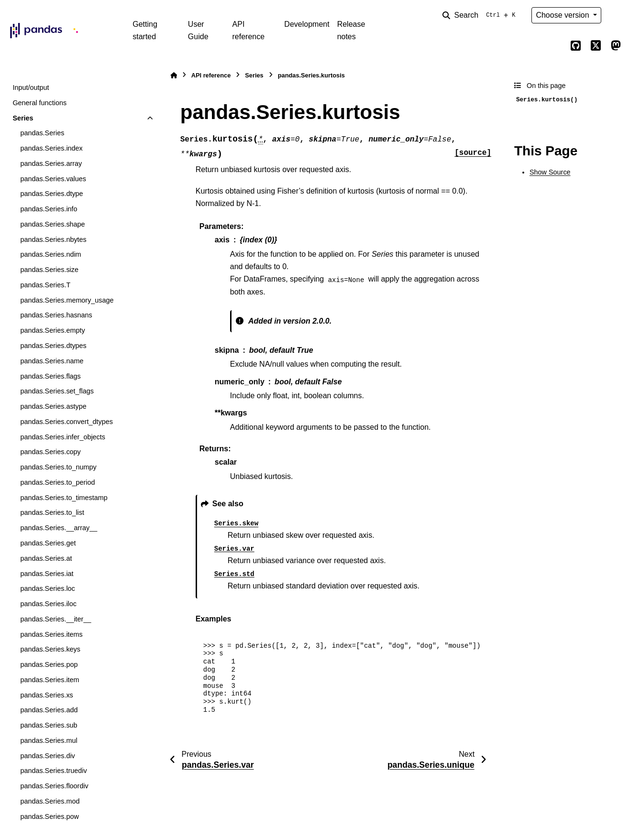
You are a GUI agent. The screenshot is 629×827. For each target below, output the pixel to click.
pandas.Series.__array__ (58, 528)
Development (306, 24)
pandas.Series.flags (50, 376)
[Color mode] (615, 15)
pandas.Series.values (53, 179)
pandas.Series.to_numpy (58, 467)
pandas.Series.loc (47, 588)
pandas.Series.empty (52, 330)
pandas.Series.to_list (52, 512)
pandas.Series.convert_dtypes (66, 421)
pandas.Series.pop (48, 664)
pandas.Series (42, 133)
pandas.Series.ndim (50, 254)
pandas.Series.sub (48, 725)
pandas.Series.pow (49, 816)
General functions (39, 103)
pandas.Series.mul (48, 740)
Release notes (351, 30)
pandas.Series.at (46, 558)
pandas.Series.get (48, 543)
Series (22, 118)
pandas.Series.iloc (48, 604)
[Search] (481, 15)
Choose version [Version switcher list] (563, 15)
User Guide (198, 30)
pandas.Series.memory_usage (66, 300)
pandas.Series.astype (53, 406)
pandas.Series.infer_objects (62, 437)
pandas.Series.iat (46, 573)
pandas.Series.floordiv (54, 786)
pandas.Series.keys (50, 649)
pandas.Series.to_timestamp (63, 497)
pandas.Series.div (47, 756)
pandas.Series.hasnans (56, 315)
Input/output (30, 87)
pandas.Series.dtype (51, 193)
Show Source (550, 172)
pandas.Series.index (51, 148)
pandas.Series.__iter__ (55, 619)
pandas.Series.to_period (57, 482)
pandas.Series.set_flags (57, 391)
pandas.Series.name (51, 361)
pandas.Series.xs (46, 695)
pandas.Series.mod (49, 801)
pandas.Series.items (51, 634)
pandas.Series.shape (52, 224)
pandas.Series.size (49, 269)
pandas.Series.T (45, 285)
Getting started (144, 30)
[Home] (173, 75)
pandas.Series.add (48, 710)
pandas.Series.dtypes (53, 345)
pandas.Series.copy (50, 452)
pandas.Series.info (48, 209)
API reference (248, 30)
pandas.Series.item (49, 680)
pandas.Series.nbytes (53, 239)
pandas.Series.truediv (53, 770)
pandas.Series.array (51, 163)
